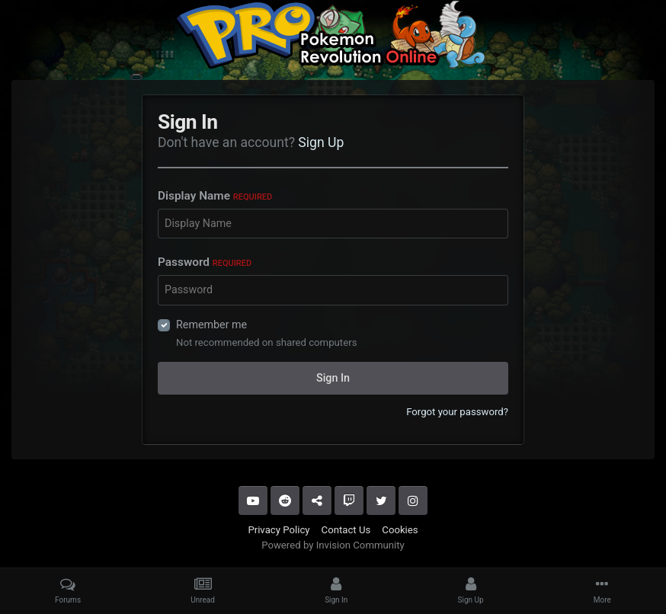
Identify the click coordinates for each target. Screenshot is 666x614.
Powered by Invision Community (333, 545)
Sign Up (321, 142)
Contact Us (346, 530)
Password (204, 262)
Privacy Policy (278, 530)
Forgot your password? (457, 411)
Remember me (211, 324)
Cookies (400, 530)
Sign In (333, 378)
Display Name (215, 196)
